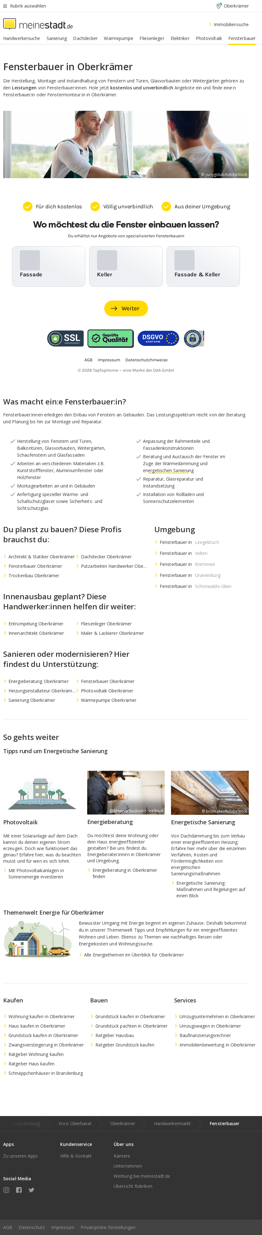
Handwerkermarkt (172, 1123)
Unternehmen (128, 1166)
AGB (7, 1227)
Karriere (122, 1156)
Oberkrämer (122, 1123)
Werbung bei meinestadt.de (142, 1176)
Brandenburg (26, 1123)
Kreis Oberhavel (75, 1123)
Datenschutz (32, 1227)
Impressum (62, 1227)
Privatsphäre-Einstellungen (108, 1227)
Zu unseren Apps (20, 1156)
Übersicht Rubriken (133, 1186)
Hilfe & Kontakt (76, 1156)
